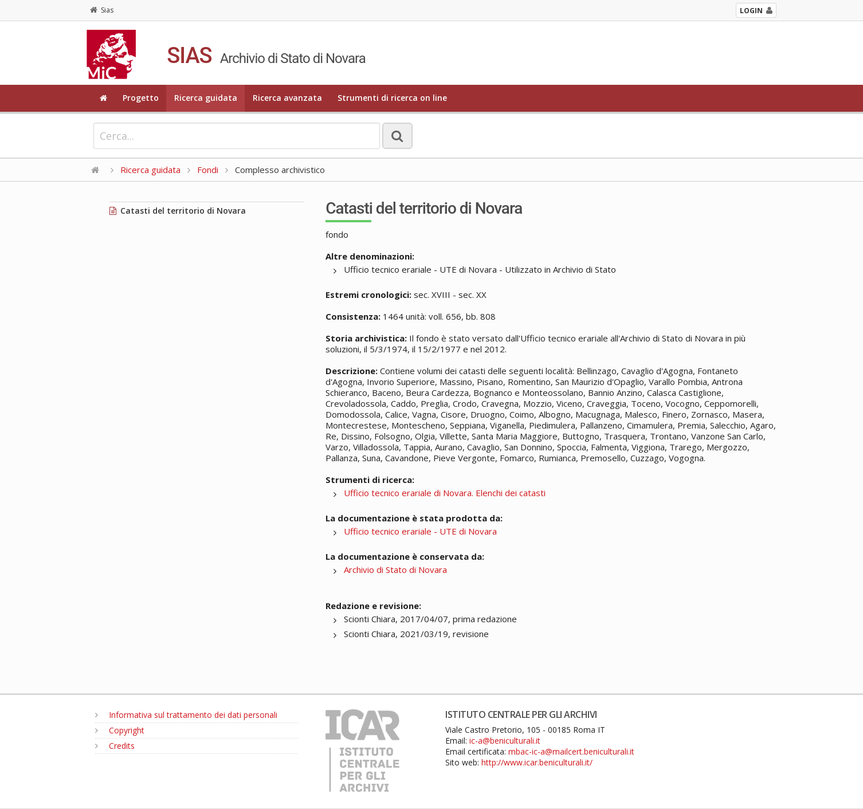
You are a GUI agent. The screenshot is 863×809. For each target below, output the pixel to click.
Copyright (119, 730)
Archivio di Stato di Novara (395, 569)
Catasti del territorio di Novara (177, 210)
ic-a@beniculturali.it (504, 740)
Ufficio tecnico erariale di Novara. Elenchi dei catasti (445, 492)
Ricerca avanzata (287, 97)
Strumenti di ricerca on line (392, 97)
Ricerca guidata (205, 97)
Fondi (207, 169)
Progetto (141, 97)
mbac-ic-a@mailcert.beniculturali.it (571, 751)
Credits (115, 745)
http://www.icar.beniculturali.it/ (537, 762)
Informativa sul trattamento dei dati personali (186, 714)
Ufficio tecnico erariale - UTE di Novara (420, 531)
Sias (101, 10)
